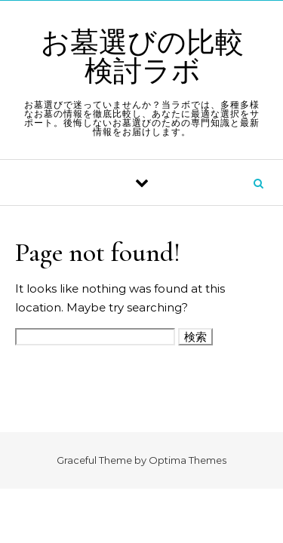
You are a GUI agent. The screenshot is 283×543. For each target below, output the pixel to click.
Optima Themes (187, 460)
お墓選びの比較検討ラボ (142, 57)
